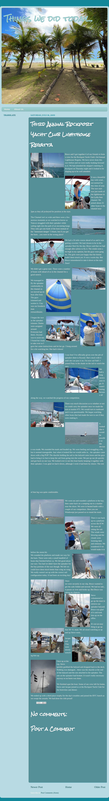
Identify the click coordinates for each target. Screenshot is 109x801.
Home (7, 109)
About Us (18, 109)
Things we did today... (49, 18)
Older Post (99, 787)
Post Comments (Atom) (50, 793)
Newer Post (37, 787)
